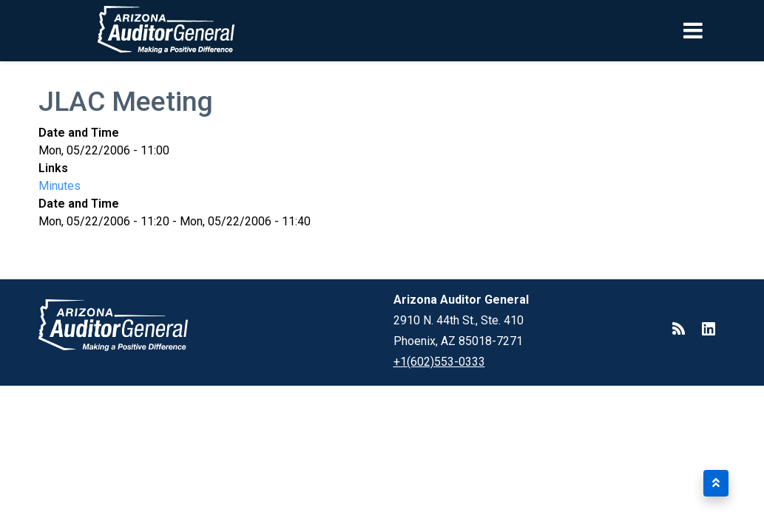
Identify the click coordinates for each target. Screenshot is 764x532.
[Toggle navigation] (718, 30)
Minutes (59, 186)
